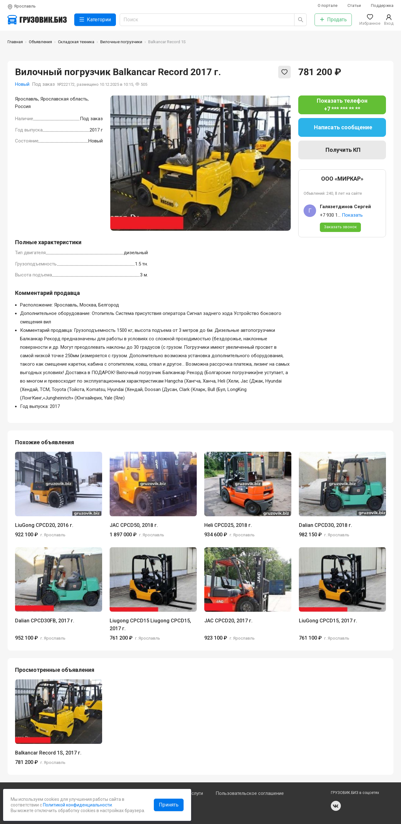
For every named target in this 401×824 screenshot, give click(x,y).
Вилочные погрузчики (121, 41)
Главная (15, 41)
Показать (352, 215)
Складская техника (76, 41)
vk (336, 806)
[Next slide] (281, 163)
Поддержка (382, 5)
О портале (327, 5)
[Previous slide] (119, 163)
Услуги (196, 793)
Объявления (40, 41)
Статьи (354, 5)
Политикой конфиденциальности (77, 804)
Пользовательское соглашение (250, 793)
